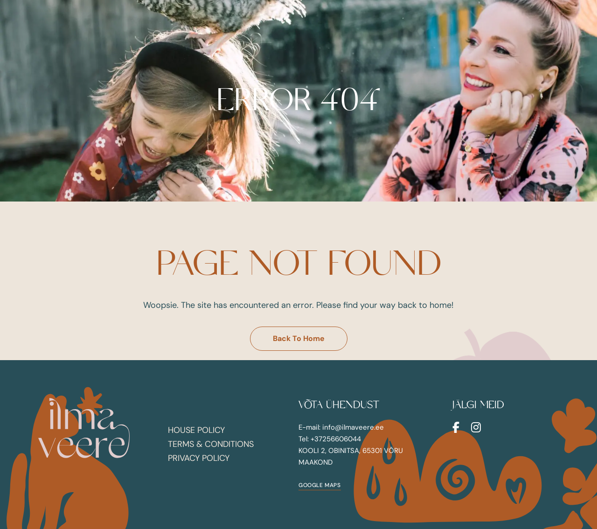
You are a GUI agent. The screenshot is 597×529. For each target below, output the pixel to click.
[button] (298, 339)
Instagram (476, 427)
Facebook (455, 427)
